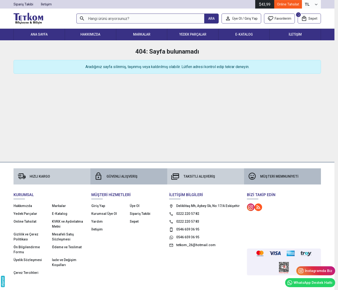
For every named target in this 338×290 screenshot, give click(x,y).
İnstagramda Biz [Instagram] (315, 271)
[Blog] (258, 207)
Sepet (134, 221)
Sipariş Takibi (140, 214)
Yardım (97, 221)
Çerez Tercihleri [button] (26, 273)
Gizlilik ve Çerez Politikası (26, 236)
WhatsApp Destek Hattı (309, 282)
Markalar (141, 34)
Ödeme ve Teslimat (67, 247)
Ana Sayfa (39, 34)
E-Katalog (244, 34)
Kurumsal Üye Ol (104, 214)
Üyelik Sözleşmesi (28, 260)
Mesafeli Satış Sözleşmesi (63, 236)
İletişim (295, 34)
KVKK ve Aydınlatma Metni (67, 224)
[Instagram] (251, 207)
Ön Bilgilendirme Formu (27, 249)
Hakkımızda (90, 34)
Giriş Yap (98, 206)
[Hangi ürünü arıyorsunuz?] (140, 18)
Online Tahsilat (288, 4)
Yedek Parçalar (192, 34)
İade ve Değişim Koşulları (64, 262)
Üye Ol (134, 206)
